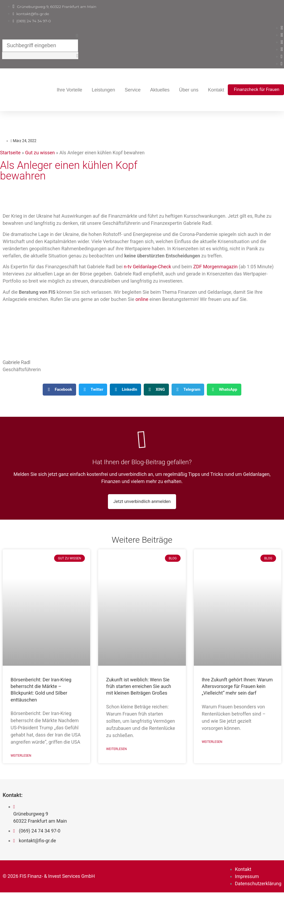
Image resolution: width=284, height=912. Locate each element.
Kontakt (274, 90)
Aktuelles (217, 90)
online (142, 312)
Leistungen (161, 90)
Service (190, 90)
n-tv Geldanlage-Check (147, 279)
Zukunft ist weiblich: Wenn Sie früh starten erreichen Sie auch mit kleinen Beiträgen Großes (138, 707)
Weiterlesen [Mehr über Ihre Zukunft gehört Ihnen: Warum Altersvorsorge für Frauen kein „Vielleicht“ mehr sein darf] (212, 763)
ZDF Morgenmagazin (215, 279)
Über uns (246, 90)
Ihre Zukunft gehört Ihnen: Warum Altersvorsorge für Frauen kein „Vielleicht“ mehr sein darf (237, 707)
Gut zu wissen (40, 165)
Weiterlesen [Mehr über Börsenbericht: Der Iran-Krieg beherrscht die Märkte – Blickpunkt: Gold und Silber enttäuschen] (21, 777)
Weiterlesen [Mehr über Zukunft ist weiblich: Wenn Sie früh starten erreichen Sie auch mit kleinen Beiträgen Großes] (116, 771)
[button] (46, 34)
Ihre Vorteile (127, 90)
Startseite (10, 165)
